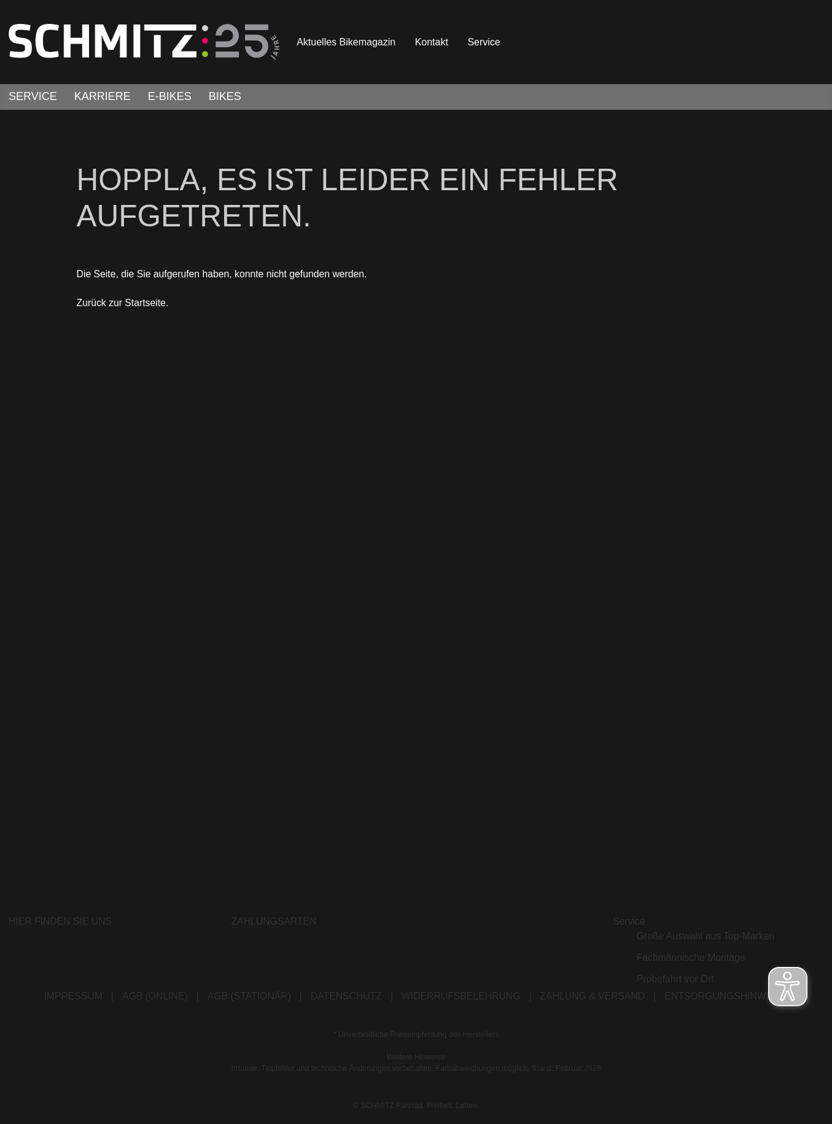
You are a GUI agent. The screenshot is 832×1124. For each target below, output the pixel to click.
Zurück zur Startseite (121, 307)
